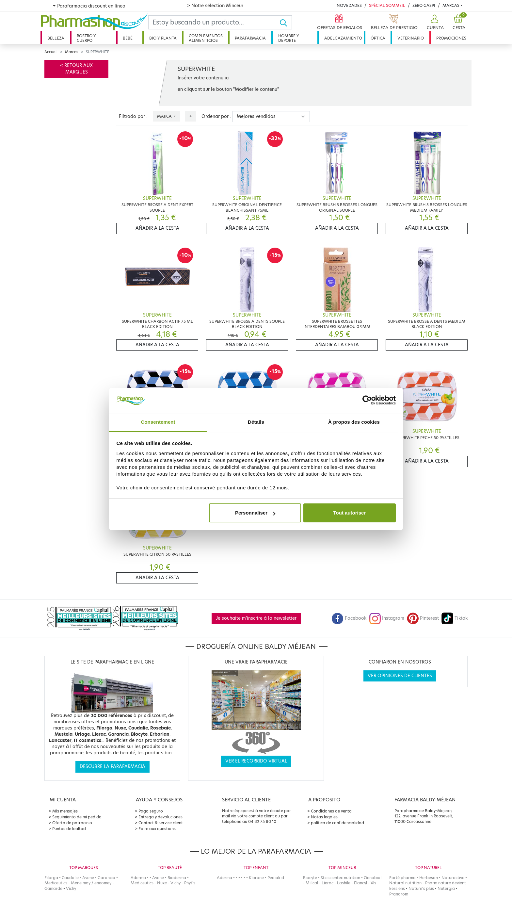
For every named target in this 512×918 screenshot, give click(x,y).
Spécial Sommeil (387, 5)
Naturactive (452, 877)
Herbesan (428, 877)
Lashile (343, 883)
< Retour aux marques (76, 68)
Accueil (50, 52)
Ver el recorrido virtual (256, 761)
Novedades (349, 5)
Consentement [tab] (158, 422)
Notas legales (324, 817)
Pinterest (423, 618)
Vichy (71, 888)
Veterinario (410, 38)
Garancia (106, 877)
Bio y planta (163, 38)
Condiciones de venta (331, 811)
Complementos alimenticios (206, 38)
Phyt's (189, 883)
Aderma (138, 877)
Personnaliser (255, 513)
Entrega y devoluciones (160, 817)
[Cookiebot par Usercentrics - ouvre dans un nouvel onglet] (367, 400)
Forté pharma (402, 877)
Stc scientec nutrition (340, 877)
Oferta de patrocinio (72, 823)
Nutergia (446, 888)
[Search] (214, 22)
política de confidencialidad (337, 823)
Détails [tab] (256, 422)
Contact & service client (160, 823)
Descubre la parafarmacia (112, 766)
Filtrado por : (133, 116)
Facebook (349, 618)
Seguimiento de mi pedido (77, 817)
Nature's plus (421, 888)
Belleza (55, 38)
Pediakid (275, 877)
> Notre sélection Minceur (215, 5)
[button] (434, 22)
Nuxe (162, 883)
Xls (373, 883)
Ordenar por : (216, 116)
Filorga (51, 877)
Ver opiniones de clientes (400, 676)
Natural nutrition (405, 883)
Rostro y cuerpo (86, 38)
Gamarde (53, 888)
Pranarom (398, 894)
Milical (312, 883)
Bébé (128, 38)
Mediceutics (55, 883)
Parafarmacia (250, 38)
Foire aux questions (157, 828)
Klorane (256, 877)
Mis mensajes (65, 811)
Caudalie (70, 877)
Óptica (378, 38)
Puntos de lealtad (69, 828)
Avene (88, 877)
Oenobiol (372, 877)
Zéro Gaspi (423, 5)
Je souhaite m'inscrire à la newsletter (256, 618)
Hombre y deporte (288, 38)
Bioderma (177, 877)
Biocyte (310, 877)
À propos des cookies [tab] (354, 422)
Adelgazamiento (343, 38)
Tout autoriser (349, 513)
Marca (165, 116)
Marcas (450, 5)
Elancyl (360, 883)
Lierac (327, 883)
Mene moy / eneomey (91, 883)
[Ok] (285, 22)
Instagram (386, 618)
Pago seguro (150, 811)
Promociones (451, 38)
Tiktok (454, 618)
